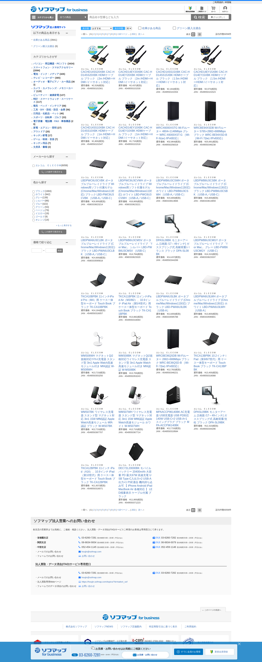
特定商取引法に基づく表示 (163, 626)
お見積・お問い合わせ (145, 655)
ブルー (41, 203)
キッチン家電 (42, 135)
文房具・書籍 (42, 147)
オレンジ (42, 219)
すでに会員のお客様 (191, 651)
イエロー (42, 213)
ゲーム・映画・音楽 (45, 139)
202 (133, 34)
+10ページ (122, 34)
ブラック (43, 191)
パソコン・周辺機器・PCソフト (53, 63)
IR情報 (228, 2)
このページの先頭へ (213, 610)
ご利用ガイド (201, 10)
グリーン (42, 207)
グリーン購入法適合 (45, 46)
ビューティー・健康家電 (49, 95)
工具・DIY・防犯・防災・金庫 (51, 109)
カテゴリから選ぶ (45, 17)
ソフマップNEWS (103, 626)
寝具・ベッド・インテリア (49, 105)
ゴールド (41, 216)
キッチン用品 (42, 143)
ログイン (225, 10)
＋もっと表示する (64, 225)
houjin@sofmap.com (91, 551)
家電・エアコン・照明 (47, 127)
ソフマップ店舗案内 (131, 626)
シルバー (42, 200)
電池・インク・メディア (49, 74)
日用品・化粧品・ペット (48, 113)
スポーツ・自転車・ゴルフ (49, 117)
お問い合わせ (88, 556)
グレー (41, 197)
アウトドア (41, 131)
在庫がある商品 (45, 39)
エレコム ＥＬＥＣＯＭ (51, 165)
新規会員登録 (190, 10)
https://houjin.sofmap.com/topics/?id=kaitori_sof (104, 582)
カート (213, 10)
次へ (140, 34)
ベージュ (42, 210)
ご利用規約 (218, 2)
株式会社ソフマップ (76, 626)
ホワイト (42, 194)
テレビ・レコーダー (46, 77)
